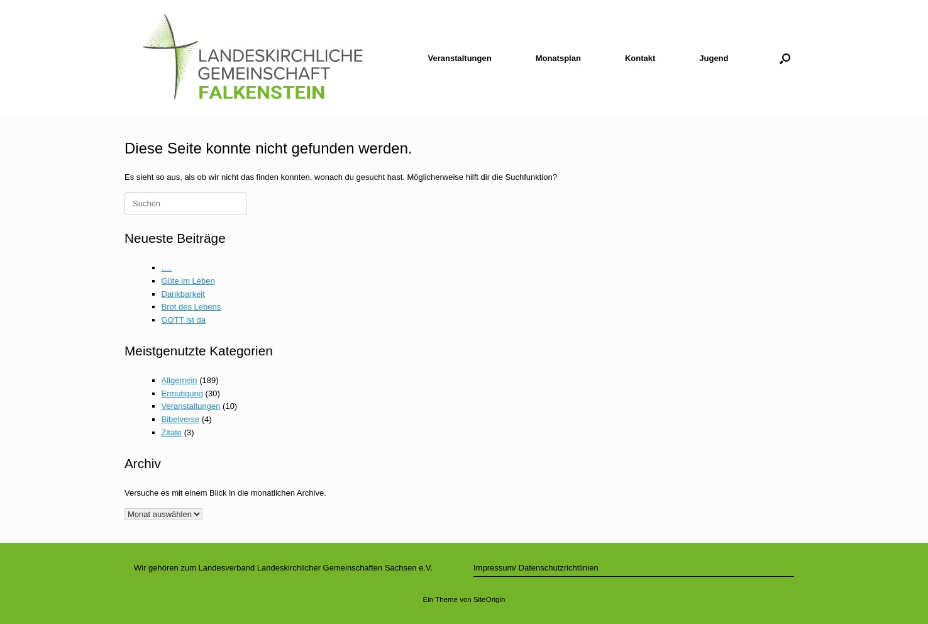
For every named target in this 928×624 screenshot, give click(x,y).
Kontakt (640, 58)
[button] (785, 58)
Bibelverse (181, 419)
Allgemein (179, 380)
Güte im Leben (188, 281)
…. (167, 267)
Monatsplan (558, 58)
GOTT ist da (184, 320)
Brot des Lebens (191, 306)
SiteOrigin (489, 599)
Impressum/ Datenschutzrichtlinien (536, 567)
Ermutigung (182, 393)
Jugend (713, 58)
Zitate (172, 432)
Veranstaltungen (460, 58)
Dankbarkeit (183, 294)
